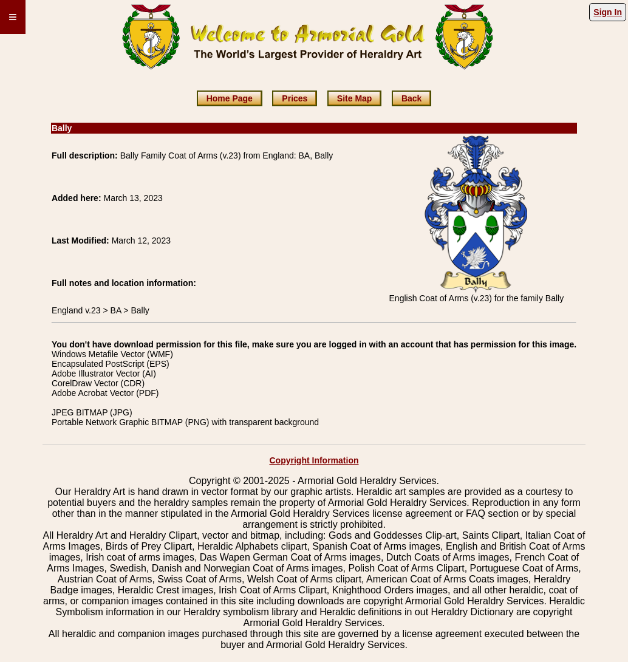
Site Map (354, 98)
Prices (294, 98)
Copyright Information (314, 460)
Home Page (229, 98)
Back (411, 98)
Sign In (607, 12)
